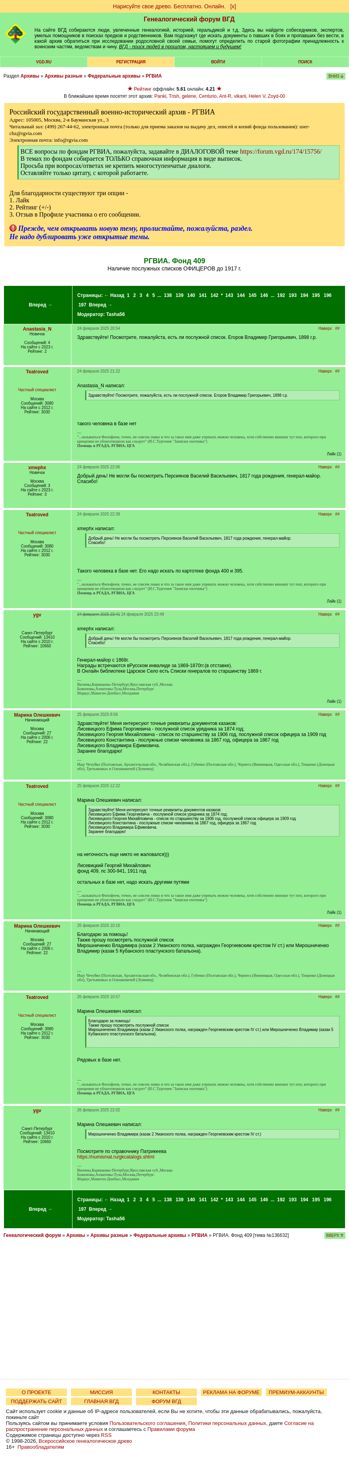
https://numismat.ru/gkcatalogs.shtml (115, 1157)
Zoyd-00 (276, 96)
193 (293, 295)
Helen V (257, 96)
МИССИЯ (101, 1392)
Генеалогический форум (32, 1235)
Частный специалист (37, 390)
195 (316, 295)
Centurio (208, 96)
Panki (160, 96)
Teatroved (37, 372)
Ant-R (225, 96)
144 (241, 295)
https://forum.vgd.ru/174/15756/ (281, 151)
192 (281, 295)
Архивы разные (63, 76)
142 (214, 295)
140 (191, 295)
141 (203, 295)
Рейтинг (142, 89)
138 (168, 295)
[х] (233, 6)
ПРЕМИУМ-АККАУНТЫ (296, 1392)
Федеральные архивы (114, 76)
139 (179, 295)
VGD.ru (43, 62)
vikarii (240, 96)
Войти (218, 62)
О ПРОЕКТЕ (36, 1392)
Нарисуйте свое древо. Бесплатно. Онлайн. (169, 6)
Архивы (30, 76)
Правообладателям (40, 1447)
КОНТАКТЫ (166, 1392)
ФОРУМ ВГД (166, 1401)
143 (229, 295)
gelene (189, 96)
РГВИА (154, 76)
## (337, 328)
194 (304, 295)
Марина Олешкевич (37, 715)
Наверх (325, 328)
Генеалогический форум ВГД (189, 19)
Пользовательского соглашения (147, 1423)
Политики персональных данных (227, 1423)
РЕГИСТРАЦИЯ (131, 62)
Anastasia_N (37, 329)
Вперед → (41, 305)
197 (82, 305)
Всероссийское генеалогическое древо (85, 1441)
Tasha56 (115, 314)
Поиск (305, 62)
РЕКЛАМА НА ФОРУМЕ (231, 1392)
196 (328, 295)
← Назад (114, 295)
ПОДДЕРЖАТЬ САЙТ (36, 1401)
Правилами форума (171, 1429)
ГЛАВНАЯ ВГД (101, 1401)
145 (252, 295)
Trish (174, 96)
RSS (106, 1435)
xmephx (37, 467)
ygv (37, 615)
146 (264, 295)
